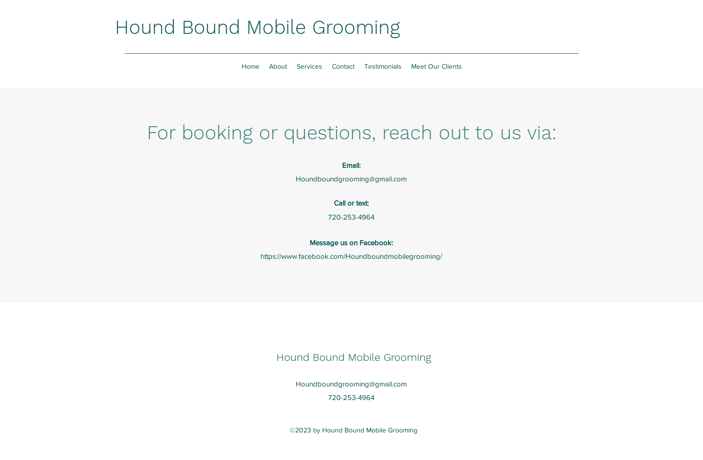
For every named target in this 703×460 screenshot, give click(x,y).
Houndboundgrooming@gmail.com (351, 179)
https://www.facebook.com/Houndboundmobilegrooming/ (351, 256)
